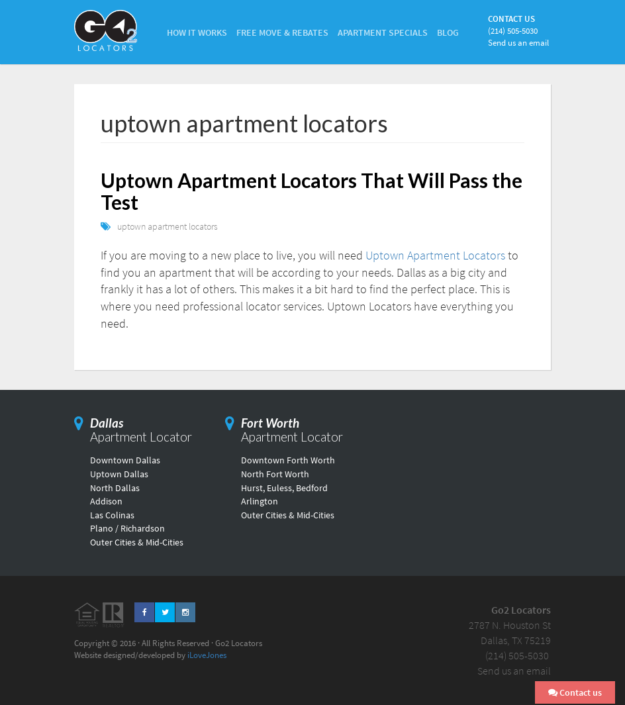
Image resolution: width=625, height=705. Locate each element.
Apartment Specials (383, 32)
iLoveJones (206, 655)
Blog (448, 32)
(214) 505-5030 (513, 31)
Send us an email (518, 43)
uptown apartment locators (167, 226)
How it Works (197, 32)
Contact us (575, 692)
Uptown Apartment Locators (435, 255)
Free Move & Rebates (282, 32)
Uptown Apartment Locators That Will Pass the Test (311, 191)
